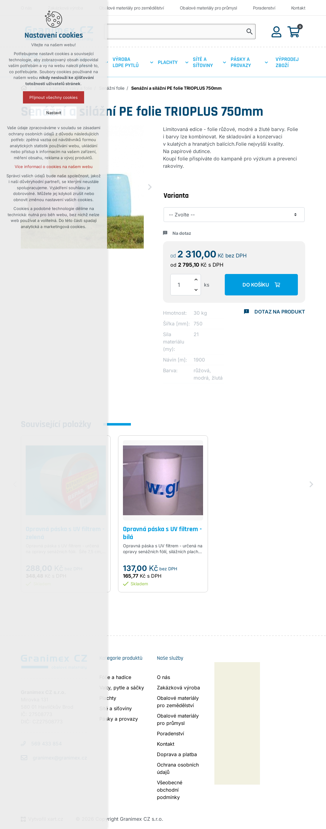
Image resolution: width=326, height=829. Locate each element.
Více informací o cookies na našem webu (54, 166)
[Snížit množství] (196, 290)
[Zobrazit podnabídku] (152, 62)
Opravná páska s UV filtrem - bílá (162, 533)
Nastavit (53, 112)
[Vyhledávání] (249, 31)
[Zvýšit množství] (196, 279)
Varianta (176, 195)
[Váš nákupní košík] (294, 31)
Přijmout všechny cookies (53, 97)
